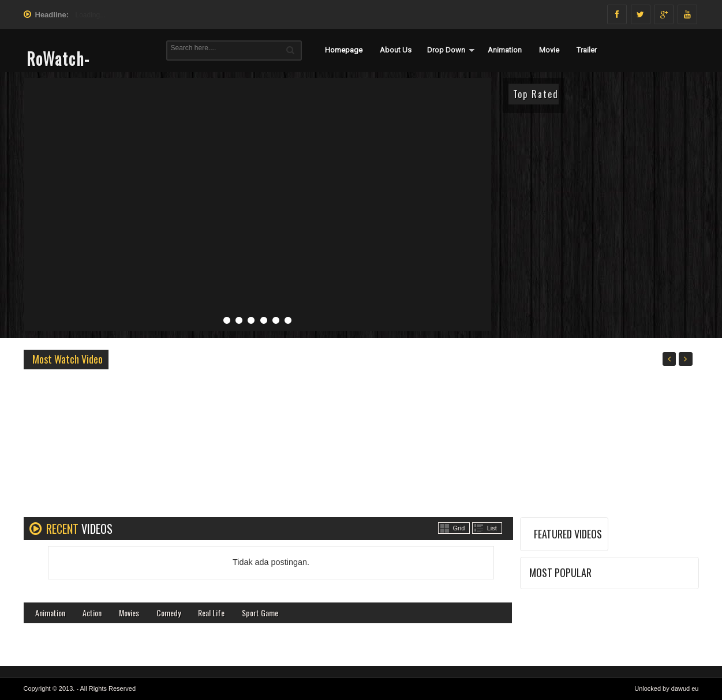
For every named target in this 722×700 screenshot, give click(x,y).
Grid (459, 528)
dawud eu (685, 688)
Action (92, 613)
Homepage (343, 50)
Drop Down (446, 50)
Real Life (211, 613)
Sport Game (260, 613)
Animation (505, 50)
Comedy (168, 613)
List (492, 528)
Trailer (587, 50)
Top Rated (536, 94)
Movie (549, 50)
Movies (129, 613)
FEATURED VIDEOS (568, 533)
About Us (395, 50)
